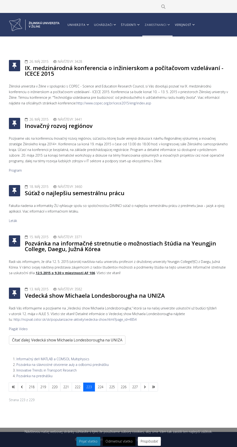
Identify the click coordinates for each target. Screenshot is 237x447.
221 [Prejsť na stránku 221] (66, 387)
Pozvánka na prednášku (34, 376)
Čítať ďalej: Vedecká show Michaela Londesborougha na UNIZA (67, 340)
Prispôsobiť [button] (149, 441)
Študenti (128, 25)
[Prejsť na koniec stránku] (153, 387)
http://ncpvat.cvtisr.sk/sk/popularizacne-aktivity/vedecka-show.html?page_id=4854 (75, 319)
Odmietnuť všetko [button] (119, 441)
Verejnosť (183, 25)
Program (15, 170)
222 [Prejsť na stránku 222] (77, 387)
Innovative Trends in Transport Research (46, 370)
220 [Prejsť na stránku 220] (54, 387)
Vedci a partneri (81, 47)
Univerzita (77, 25)
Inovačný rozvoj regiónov (59, 126)
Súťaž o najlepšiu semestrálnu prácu (74, 193)
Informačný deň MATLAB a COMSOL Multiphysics (52, 359)
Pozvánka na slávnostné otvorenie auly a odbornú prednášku (62, 364)
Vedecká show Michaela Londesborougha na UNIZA (95, 295)
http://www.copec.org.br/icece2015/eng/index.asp (113, 103)
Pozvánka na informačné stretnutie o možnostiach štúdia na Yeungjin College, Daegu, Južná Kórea (120, 246)
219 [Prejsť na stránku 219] (43, 387)
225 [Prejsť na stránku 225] (112, 387)
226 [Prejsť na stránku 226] (123, 387)
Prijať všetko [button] (88, 441)
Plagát (13, 329)
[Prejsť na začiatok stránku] (13, 387)
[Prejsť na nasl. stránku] (145, 387)
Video (23, 329)
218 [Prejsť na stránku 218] (31, 387)
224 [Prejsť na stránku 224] (100, 387)
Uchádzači (103, 25)
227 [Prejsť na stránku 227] (135, 387)
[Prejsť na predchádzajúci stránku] (22, 387)
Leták (13, 220)
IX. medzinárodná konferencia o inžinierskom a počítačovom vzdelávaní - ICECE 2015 (124, 70)
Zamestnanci (155, 25)
